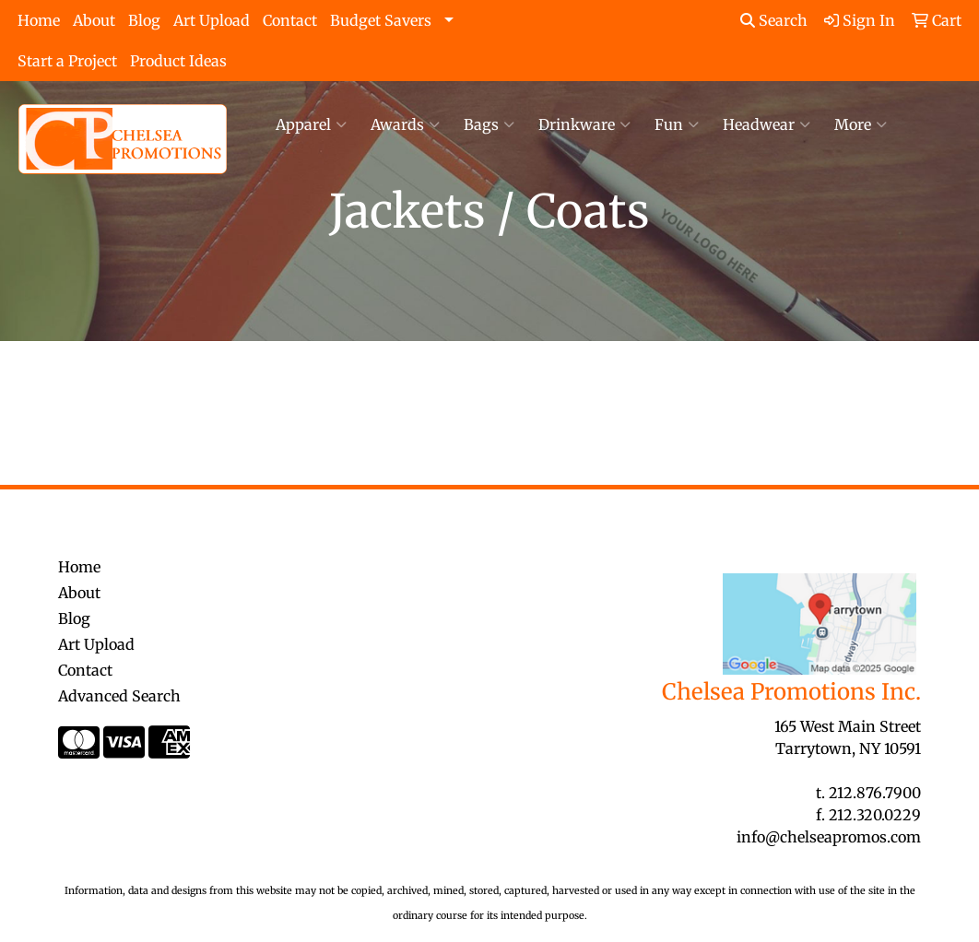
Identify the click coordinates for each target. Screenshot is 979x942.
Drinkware (584, 124)
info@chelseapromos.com (829, 837)
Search (774, 20)
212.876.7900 (875, 792)
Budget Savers (380, 20)
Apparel (311, 124)
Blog (144, 20)
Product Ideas (178, 61)
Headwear (766, 124)
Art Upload (211, 20)
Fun (677, 124)
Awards (405, 124)
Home (39, 20)
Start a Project (67, 61)
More (860, 124)
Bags (489, 124)
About (94, 20)
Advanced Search (119, 696)
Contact (290, 20)
